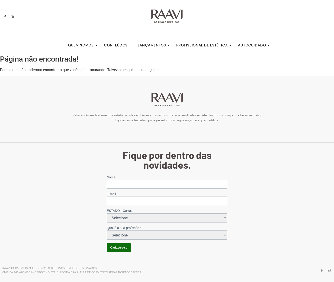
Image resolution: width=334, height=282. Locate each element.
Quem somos (82, 45)
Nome (111, 177)
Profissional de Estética (203, 45)
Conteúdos (116, 45)
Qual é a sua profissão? (124, 228)
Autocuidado (253, 45)
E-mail (111, 194)
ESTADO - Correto (120, 210)
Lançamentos (153, 45)
